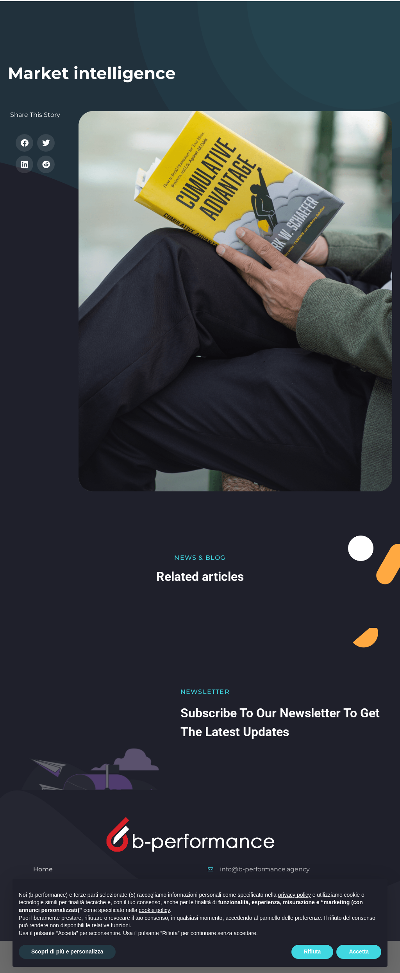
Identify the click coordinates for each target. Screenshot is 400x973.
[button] (24, 143)
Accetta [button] (359, 951)
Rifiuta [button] (312, 951)
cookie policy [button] (154, 910)
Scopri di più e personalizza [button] (67, 951)
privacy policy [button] (294, 895)
